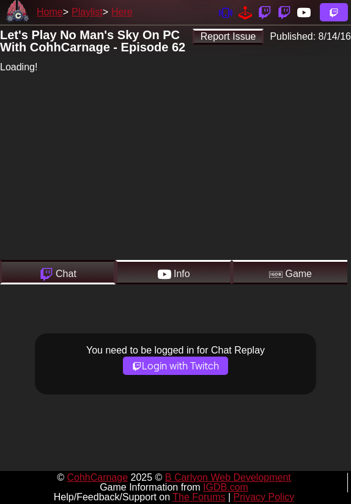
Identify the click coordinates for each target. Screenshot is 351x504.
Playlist (87, 12)
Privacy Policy (264, 497)
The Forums (198, 497)
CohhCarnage (97, 477)
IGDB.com (225, 487)
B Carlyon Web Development (228, 477)
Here (122, 12)
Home (50, 12)
